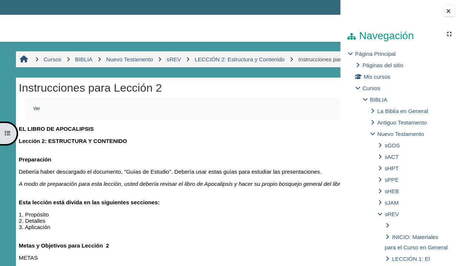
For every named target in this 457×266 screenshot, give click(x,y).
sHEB (391, 191)
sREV (391, 214)
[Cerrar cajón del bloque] (449, 11)
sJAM (391, 203)
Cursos (371, 88)
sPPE (391, 180)
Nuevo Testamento (400, 134)
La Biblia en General (402, 111)
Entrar (318, 7)
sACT (391, 157)
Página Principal (375, 54)
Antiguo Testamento (402, 122)
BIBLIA (378, 99)
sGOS (392, 145)
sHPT (391, 168)
